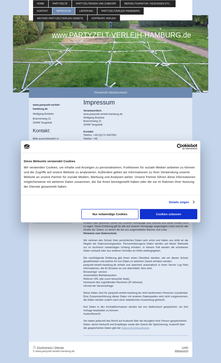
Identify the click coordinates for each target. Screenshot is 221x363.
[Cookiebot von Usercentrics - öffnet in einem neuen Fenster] (179, 147)
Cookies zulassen (168, 214)
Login (185, 347)
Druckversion (43, 347)
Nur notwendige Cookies (109, 214)
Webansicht (181, 350)
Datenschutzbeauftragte (135, 327)
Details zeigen (179, 202)
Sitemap (59, 347)
